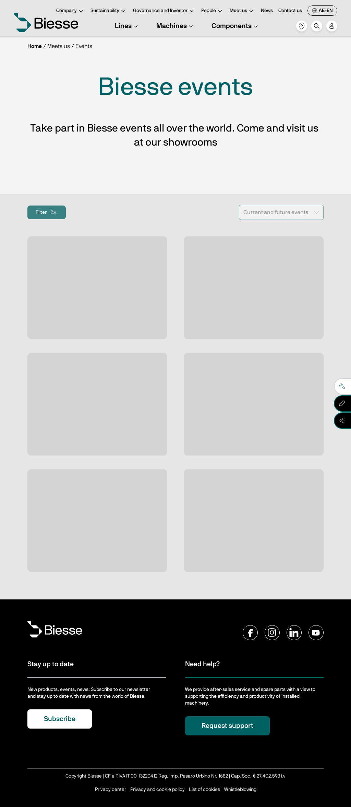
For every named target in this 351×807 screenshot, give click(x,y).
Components (235, 26)
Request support (227, 725)
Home (34, 46)
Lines (127, 26)
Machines (175, 26)
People (212, 11)
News (267, 10)
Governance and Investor (164, 11)
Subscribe (59, 719)
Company (70, 11)
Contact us (290, 10)
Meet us (242, 11)
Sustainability (109, 11)
